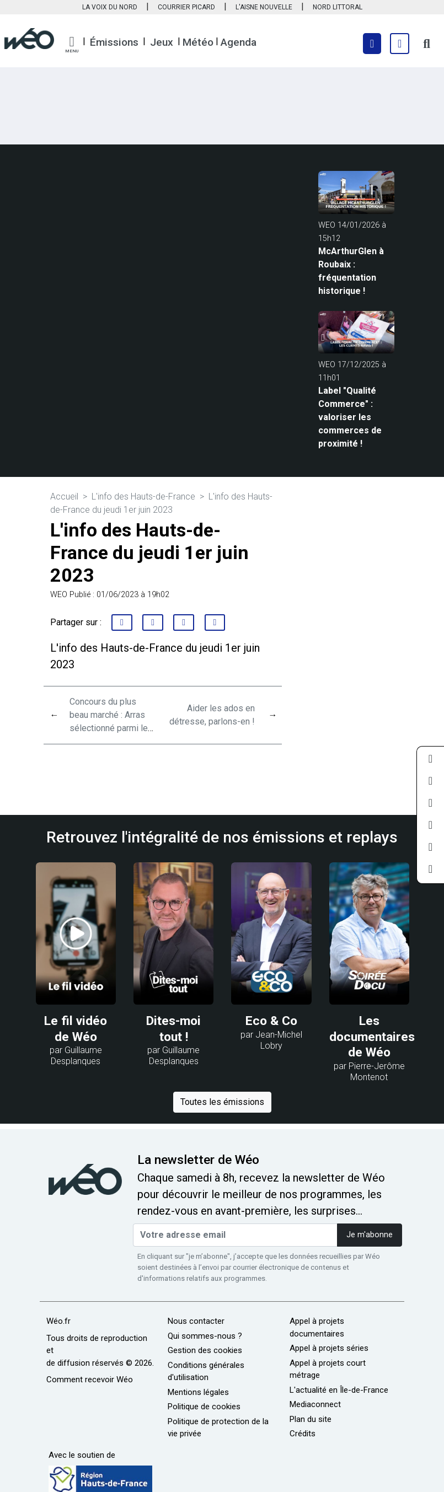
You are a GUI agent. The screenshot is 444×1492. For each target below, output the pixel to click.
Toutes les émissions (222, 1102)
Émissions (114, 42)
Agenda (238, 42)
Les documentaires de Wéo (372, 1036)
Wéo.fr (58, 1321)
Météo (198, 42)
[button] (71, 45)
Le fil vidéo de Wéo (75, 1028)
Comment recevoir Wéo (89, 1379)
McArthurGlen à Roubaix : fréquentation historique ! (351, 271)
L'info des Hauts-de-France (143, 496)
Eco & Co (271, 1020)
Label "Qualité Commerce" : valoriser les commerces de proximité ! (350, 417)
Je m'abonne (369, 1234)
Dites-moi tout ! (173, 1028)
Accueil (64, 496)
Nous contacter (196, 1321)
